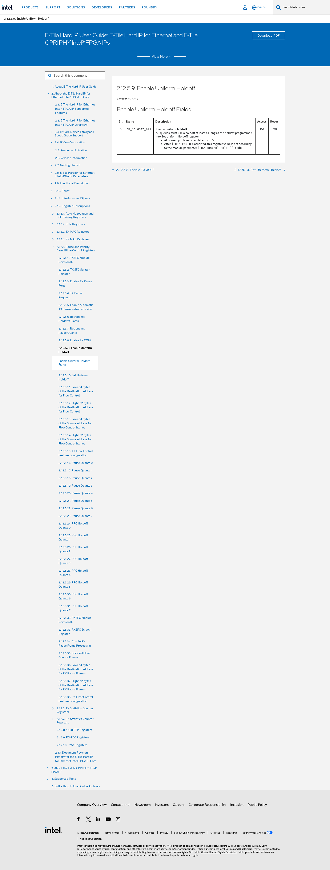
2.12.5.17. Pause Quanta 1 (76, 470)
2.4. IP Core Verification (70, 142)
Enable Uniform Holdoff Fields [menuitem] (74, 362)
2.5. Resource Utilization (71, 150)
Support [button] (52, 7)
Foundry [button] (149, 7)
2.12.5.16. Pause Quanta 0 (76, 463)
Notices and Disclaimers (238, 848)
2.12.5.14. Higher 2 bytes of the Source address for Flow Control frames (75, 439)
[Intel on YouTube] (108, 820)
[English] (259, 7)
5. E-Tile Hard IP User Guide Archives (76, 786)
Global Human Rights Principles (219, 852)
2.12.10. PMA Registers (72, 745)
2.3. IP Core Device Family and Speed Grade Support (74, 133)
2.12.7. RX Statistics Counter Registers (74, 720)
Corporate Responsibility (207, 805)
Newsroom (142, 805)
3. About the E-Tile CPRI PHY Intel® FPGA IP (74, 770)
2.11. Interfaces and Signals (73, 198)
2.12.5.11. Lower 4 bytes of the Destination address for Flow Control (76, 391)
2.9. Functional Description (72, 183)
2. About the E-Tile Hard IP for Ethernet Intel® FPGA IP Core (70, 95)
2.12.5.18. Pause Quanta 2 (76, 478)
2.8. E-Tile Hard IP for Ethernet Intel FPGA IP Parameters (74, 174)
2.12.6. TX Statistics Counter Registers (74, 710)
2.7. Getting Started (67, 165)
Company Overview (92, 805)
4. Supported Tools (63, 779)
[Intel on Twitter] (88, 820)
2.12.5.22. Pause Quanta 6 (76, 508)
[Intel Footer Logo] (53, 830)
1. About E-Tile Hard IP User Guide (74, 86)
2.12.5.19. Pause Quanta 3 (76, 485)
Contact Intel (120, 805)
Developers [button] (102, 7)
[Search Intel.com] (305, 7)
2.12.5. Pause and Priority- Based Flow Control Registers (75, 248)
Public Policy (257, 805)
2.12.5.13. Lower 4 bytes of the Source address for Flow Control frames (75, 423)
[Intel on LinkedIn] (98, 820)
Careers (178, 805)
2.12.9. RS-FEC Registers (73, 737)
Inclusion (237, 805)
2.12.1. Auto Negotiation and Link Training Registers (74, 215)
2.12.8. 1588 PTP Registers (74, 730)
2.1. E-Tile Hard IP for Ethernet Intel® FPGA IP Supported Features (75, 109)
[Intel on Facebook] (78, 820)
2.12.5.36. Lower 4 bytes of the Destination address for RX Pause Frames (76, 669)
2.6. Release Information (71, 158)
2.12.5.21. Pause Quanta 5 (76, 501)
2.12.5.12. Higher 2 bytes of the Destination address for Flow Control (76, 407)
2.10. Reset (62, 191)
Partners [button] (127, 7)
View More (162, 57)
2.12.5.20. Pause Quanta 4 (76, 493)
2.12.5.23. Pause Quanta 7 (76, 516)
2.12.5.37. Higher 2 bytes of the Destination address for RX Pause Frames (76, 685)
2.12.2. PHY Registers (70, 224)
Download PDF (268, 35)
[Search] (278, 7)
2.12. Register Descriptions (72, 206)
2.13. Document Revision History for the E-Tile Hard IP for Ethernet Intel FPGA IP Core (75, 757)
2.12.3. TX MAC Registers (72, 232)
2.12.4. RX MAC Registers (73, 239)
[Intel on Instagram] (118, 820)
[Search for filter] (75, 75)
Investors (162, 805)
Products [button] (30, 7)
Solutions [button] (76, 7)
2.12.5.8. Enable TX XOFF (75, 340)
